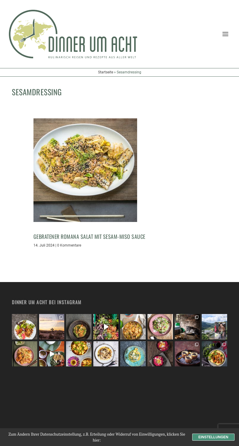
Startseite (105, 72)
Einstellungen (213, 437)
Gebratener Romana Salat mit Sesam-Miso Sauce (89, 236)
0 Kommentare (69, 245)
